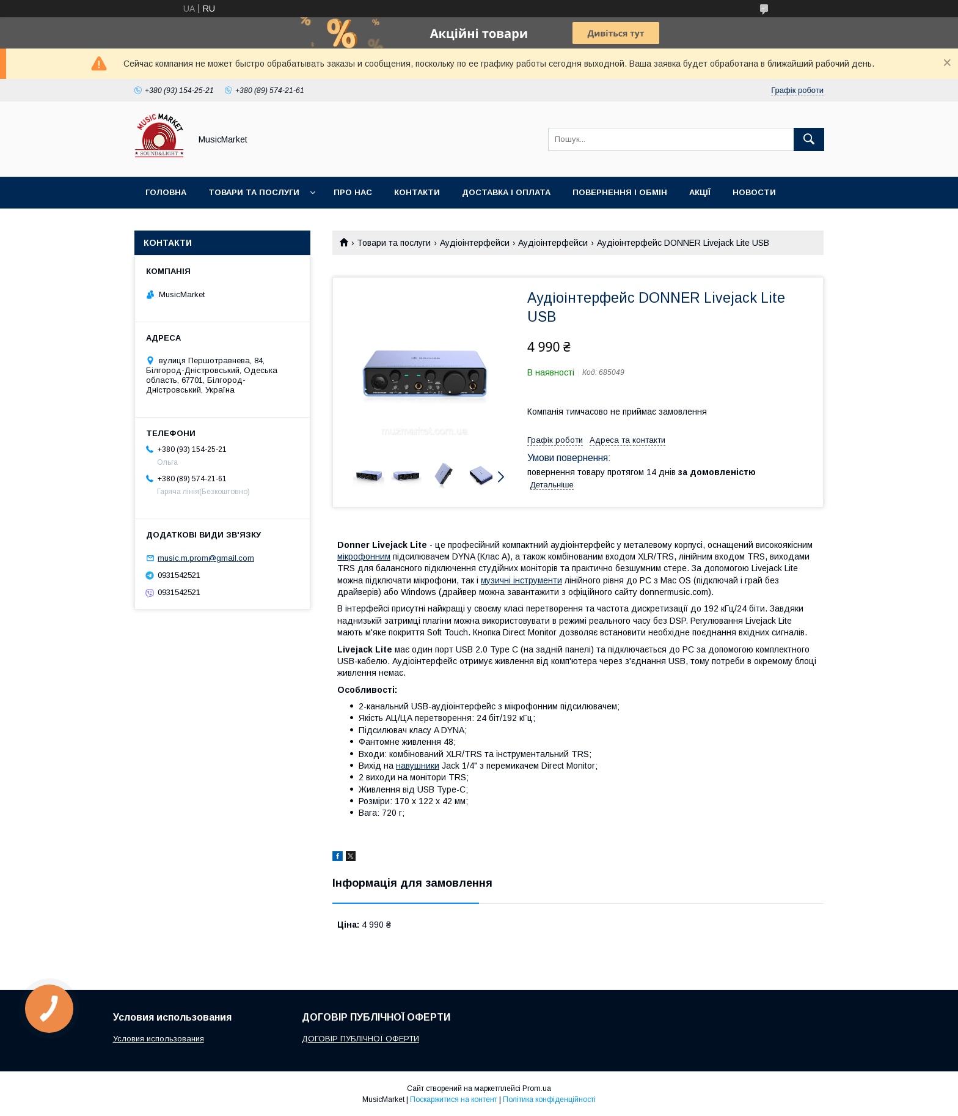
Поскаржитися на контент (453, 1099)
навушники (417, 765)
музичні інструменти (521, 580)
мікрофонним (363, 556)
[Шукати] (809, 139)
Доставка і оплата (506, 192)
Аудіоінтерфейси (475, 243)
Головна (165, 192)
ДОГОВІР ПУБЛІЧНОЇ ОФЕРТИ (360, 1038)
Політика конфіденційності (549, 1099)
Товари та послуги (253, 192)
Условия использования (158, 1038)
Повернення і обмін (619, 192)
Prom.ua (536, 1088)
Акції (700, 192)
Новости (754, 192)
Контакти (417, 192)
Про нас (353, 192)
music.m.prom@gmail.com (206, 558)
